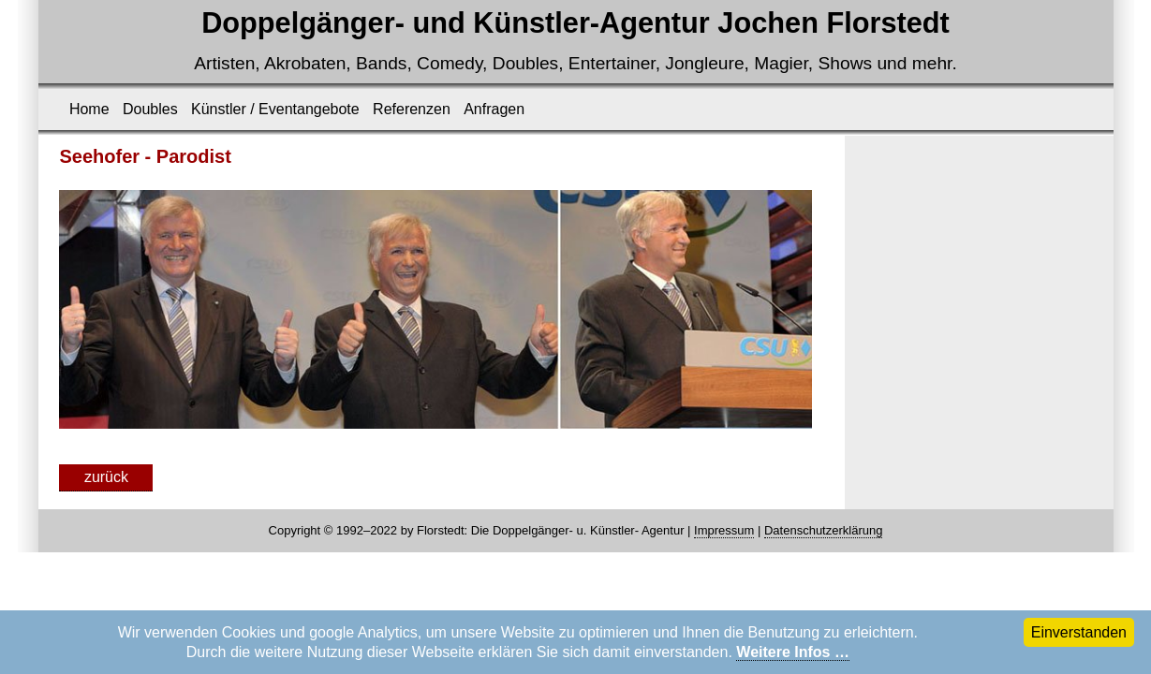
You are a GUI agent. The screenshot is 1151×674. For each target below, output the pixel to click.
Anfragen (494, 109)
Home (89, 109)
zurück (106, 477)
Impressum (724, 530)
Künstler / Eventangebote (275, 109)
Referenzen (411, 109)
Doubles (150, 109)
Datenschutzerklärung (823, 530)
